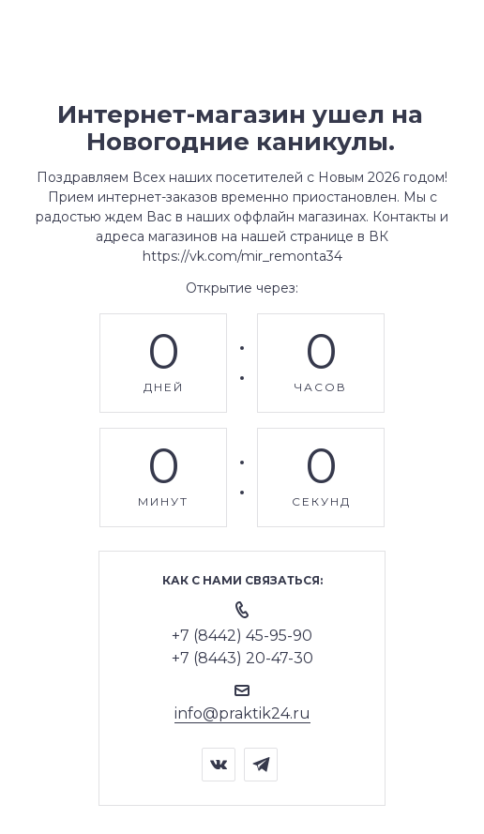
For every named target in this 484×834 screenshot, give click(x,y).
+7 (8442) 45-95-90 (242, 635)
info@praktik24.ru (242, 713)
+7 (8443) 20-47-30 (242, 658)
